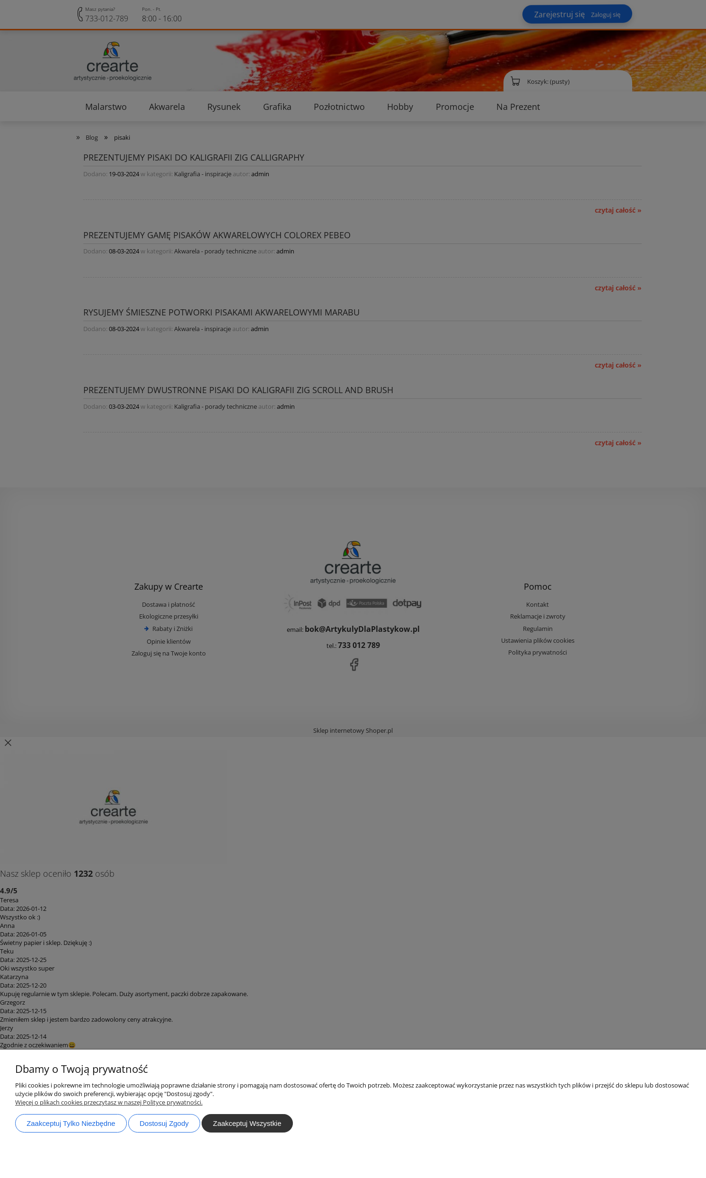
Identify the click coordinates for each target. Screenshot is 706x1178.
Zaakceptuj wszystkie (247, 1123)
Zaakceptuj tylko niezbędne (70, 1123)
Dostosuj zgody (164, 1123)
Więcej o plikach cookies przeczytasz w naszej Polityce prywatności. (109, 1102)
